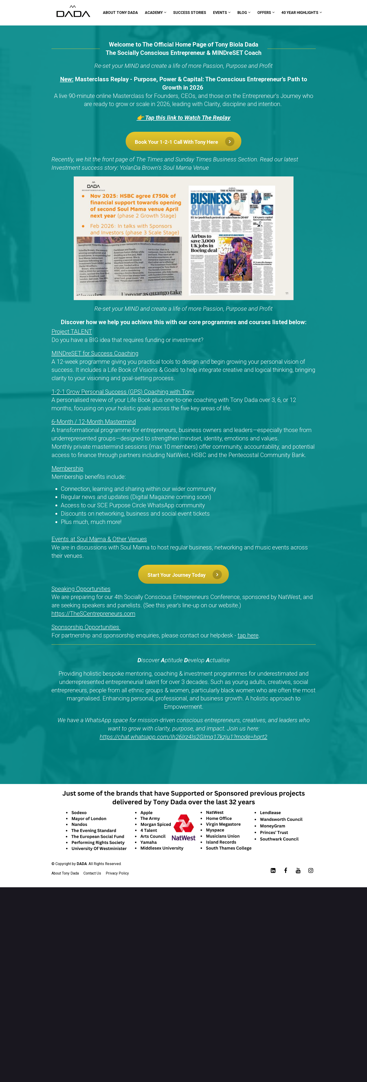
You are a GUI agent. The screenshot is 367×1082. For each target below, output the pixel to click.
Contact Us (92, 873)
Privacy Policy (117, 873)
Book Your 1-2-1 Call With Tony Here (184, 141)
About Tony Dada (65, 873)
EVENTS (220, 12)
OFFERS (264, 12)
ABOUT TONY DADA (120, 12)
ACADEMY (154, 12)
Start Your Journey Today (184, 574)
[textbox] (183, 444)
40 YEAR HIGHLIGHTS (299, 12)
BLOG (242, 12)
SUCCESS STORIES (189, 12)
